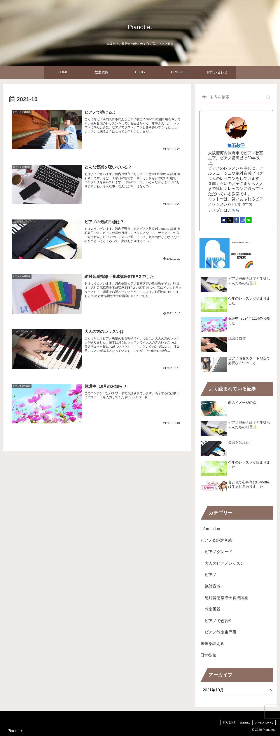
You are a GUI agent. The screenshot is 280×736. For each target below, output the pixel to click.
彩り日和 (229, 722)
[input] (236, 97)
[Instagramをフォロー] (242, 220)
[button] (268, 97)
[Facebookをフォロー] (236, 220)
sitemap (245, 722)
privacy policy (264, 722)
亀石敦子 (236, 145)
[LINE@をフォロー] (249, 220)
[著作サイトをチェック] (224, 220)
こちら (234, 210)
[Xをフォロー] (230, 220)
